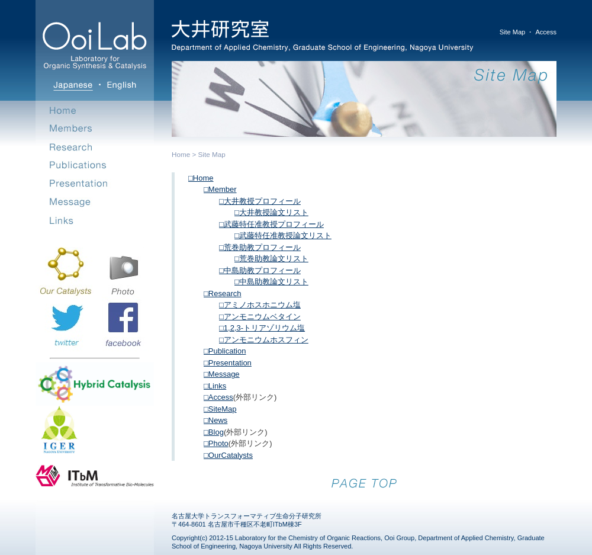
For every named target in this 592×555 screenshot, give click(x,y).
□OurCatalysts (228, 455)
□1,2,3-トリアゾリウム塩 (262, 327)
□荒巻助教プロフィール (260, 247)
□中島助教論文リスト (271, 281)
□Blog (214, 432)
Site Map (513, 32)
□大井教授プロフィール (260, 201)
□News (215, 420)
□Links (215, 385)
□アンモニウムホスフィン (263, 339)
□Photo (216, 443)
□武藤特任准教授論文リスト (283, 235)
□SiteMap (220, 409)
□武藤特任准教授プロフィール (271, 224)
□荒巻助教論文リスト (271, 258)
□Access (218, 397)
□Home (201, 178)
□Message (222, 374)
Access (545, 32)
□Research (223, 293)
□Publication (225, 351)
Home (181, 154)
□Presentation (228, 362)
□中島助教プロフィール (260, 270)
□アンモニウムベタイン (260, 316)
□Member (220, 189)
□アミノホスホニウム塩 (260, 304)
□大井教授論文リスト (271, 212)
